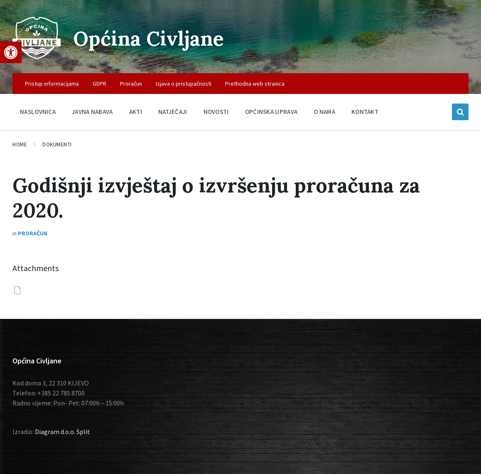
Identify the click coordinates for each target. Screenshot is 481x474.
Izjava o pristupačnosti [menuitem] (183, 83)
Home (19, 144)
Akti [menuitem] (135, 112)
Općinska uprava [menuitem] (271, 112)
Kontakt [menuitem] (364, 112)
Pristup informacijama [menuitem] (52, 83)
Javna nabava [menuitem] (92, 112)
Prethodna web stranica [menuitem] (255, 83)
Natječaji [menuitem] (172, 112)
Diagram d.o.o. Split (62, 431)
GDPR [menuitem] (99, 83)
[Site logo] (36, 57)
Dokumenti (57, 144)
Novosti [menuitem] (216, 112)
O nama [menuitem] (324, 112)
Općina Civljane (148, 38)
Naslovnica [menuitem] (38, 112)
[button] (11, 52)
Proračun (32, 233)
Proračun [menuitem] (131, 83)
